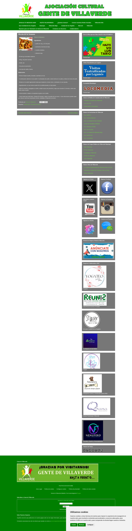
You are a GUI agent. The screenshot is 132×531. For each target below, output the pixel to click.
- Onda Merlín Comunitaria (90, 106)
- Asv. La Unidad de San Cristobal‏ (92, 121)
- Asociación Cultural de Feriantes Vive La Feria (96, 170)
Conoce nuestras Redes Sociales (81, 22)
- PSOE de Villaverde (89, 155)
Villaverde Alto (99, 22)
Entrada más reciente (24, 113)
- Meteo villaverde (88, 173)
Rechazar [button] (81, 524)
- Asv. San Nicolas (88, 129)
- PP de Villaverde (88, 150)
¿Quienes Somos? (62, 22)
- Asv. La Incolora (88, 138)
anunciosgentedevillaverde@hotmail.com (61, 521)
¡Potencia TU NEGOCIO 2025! (27, 22)
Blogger (79, 493)
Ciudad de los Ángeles (67, 25)
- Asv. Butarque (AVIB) (89, 126)
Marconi (80, 25)
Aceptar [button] (74, 524)
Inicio (49, 113)
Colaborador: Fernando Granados (32, 104)
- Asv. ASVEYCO (88, 135)
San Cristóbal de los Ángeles (27, 25)
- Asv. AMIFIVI (87, 115)
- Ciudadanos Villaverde (89, 153)
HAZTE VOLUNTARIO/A (47, 22)
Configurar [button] (90, 524)
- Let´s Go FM (87, 103)
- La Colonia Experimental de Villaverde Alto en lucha (97, 167)
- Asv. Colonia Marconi (89, 118)
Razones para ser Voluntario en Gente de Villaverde (34, 29)
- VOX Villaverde (87, 158)
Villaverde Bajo (53, 25)
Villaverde (90, 25)
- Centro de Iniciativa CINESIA (91, 123)
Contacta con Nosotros (59, 29)
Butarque (42, 25)
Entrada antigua (73, 113)
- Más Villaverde (87, 147)
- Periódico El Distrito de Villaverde (92, 100)
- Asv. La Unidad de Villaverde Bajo (92, 132)
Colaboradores (74, 29)
